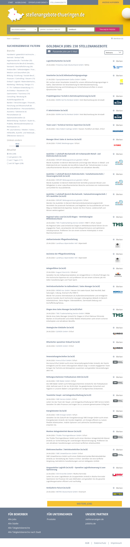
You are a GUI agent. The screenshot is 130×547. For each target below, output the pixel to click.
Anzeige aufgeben (110, 2)
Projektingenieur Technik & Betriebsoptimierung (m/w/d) (70, 96)
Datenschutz (100, 543)
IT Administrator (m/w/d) (57, 110)
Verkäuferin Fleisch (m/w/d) (58, 488)
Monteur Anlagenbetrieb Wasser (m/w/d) (63, 431)
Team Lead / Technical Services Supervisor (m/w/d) (68, 125)
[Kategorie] (21, 29)
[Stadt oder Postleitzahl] (80, 29)
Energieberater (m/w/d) (56, 411)
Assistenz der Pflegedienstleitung (60, 254)
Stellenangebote (58, 2)
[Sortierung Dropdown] (120, 53)
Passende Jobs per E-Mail (62, 51)
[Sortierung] (111, 53)
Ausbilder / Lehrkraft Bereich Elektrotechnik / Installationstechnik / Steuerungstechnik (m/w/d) (75, 175)
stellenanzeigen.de (94, 519)
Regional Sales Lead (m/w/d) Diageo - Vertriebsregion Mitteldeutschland (69, 218)
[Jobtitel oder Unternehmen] (52, 29)
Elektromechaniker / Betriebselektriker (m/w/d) (67, 449)
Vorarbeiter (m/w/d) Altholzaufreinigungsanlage (66, 75)
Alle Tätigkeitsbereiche (19, 527)
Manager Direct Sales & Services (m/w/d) (63, 139)
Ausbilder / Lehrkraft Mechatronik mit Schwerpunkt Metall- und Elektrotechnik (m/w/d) (73, 155)
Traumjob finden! (107, 29)
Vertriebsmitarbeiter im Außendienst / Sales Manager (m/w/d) (73, 286)
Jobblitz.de (90, 523)
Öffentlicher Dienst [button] (38, 2)
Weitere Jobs (84, 503)
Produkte (51, 519)
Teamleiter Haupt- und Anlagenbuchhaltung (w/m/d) (68, 395)
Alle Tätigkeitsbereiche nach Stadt (24, 532)
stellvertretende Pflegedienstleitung (62, 239)
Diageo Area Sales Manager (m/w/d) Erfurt (64, 309)
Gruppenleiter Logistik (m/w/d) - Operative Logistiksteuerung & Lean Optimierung (75, 468)
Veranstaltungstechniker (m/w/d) (60, 356)
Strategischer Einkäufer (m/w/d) (60, 327)
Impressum (116, 543)
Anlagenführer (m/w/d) (56, 268)
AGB (87, 543)
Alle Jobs (12, 519)
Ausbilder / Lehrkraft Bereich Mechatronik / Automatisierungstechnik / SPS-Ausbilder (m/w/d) (76, 195)
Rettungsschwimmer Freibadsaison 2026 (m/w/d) (67, 377)
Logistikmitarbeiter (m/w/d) (58, 61)
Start (10, 2)
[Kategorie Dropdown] (35, 29)
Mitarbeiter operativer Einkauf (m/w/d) (63, 342)
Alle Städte (13, 523)
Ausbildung (20, 2)
